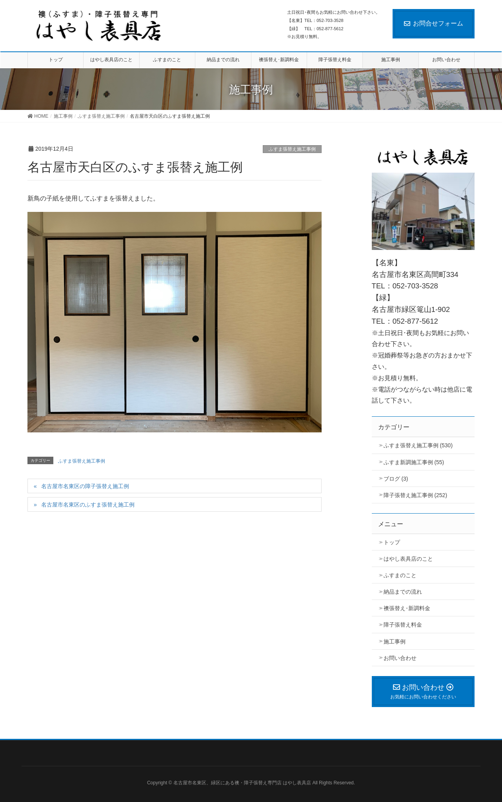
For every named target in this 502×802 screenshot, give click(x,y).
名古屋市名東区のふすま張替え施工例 (88, 504)
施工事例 (395, 641)
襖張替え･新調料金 (407, 608)
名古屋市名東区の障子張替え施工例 (85, 486)
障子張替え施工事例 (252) (415, 495)
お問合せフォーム (433, 23)
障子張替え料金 (403, 625)
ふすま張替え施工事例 (292, 149)
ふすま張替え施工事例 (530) (418, 445)
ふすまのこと (400, 575)
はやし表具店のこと (408, 559)
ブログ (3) (396, 479)
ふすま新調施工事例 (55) (414, 462)
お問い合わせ (400, 658)
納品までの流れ (403, 592)
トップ (392, 542)
